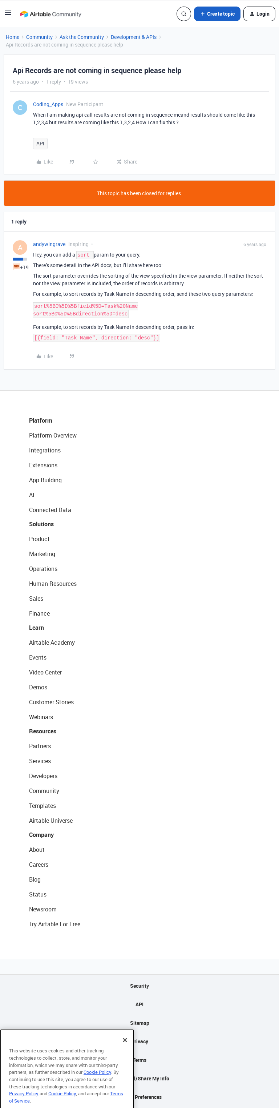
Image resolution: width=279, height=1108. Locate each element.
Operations (43, 569)
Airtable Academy (52, 642)
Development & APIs (134, 36)
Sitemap (139, 1022)
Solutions (41, 524)
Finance (39, 613)
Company (41, 835)
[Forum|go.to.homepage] (50, 14)
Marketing (42, 554)
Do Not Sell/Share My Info (139, 1078)
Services (40, 761)
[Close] (125, 1050)
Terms (139, 1059)
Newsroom (43, 909)
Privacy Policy (24, 1103)
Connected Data (50, 510)
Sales (36, 599)
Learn (36, 628)
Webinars (41, 717)
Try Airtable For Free (54, 924)
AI (32, 495)
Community (39, 36)
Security (139, 985)
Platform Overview (53, 435)
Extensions (43, 465)
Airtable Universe (51, 821)
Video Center (45, 672)
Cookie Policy (97, 1082)
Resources (42, 731)
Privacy (139, 1041)
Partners (40, 746)
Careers (38, 865)
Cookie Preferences (140, 1096)
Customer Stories (51, 702)
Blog (35, 879)
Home (12, 36)
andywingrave (49, 244)
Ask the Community (82, 36)
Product (39, 539)
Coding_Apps (48, 104)
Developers (43, 776)
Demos (38, 687)
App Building (45, 480)
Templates (42, 806)
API (40, 143)
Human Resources (53, 584)
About (37, 850)
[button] (8, 15)
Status (37, 894)
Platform (40, 420)
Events (37, 657)
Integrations (45, 450)
